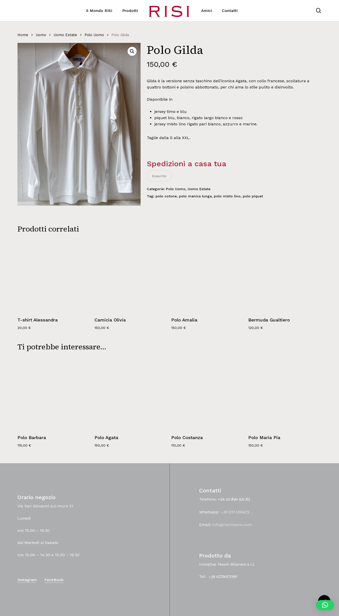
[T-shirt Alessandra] (53, 275)
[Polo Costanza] (207, 393)
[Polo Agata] (131, 393)
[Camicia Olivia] (131, 275)
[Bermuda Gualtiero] (284, 275)
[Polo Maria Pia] (284, 393)
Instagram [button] (27, 579)
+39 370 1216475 (235, 512)
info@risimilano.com (232, 524)
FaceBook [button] (54, 579)
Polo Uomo (94, 35)
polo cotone (166, 196)
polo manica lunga (195, 196)
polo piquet (253, 196)
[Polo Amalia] (207, 275)
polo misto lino (227, 196)
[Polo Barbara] (53, 393)
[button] (132, 51)
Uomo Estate (65, 35)
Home (22, 35)
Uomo (41, 35)
